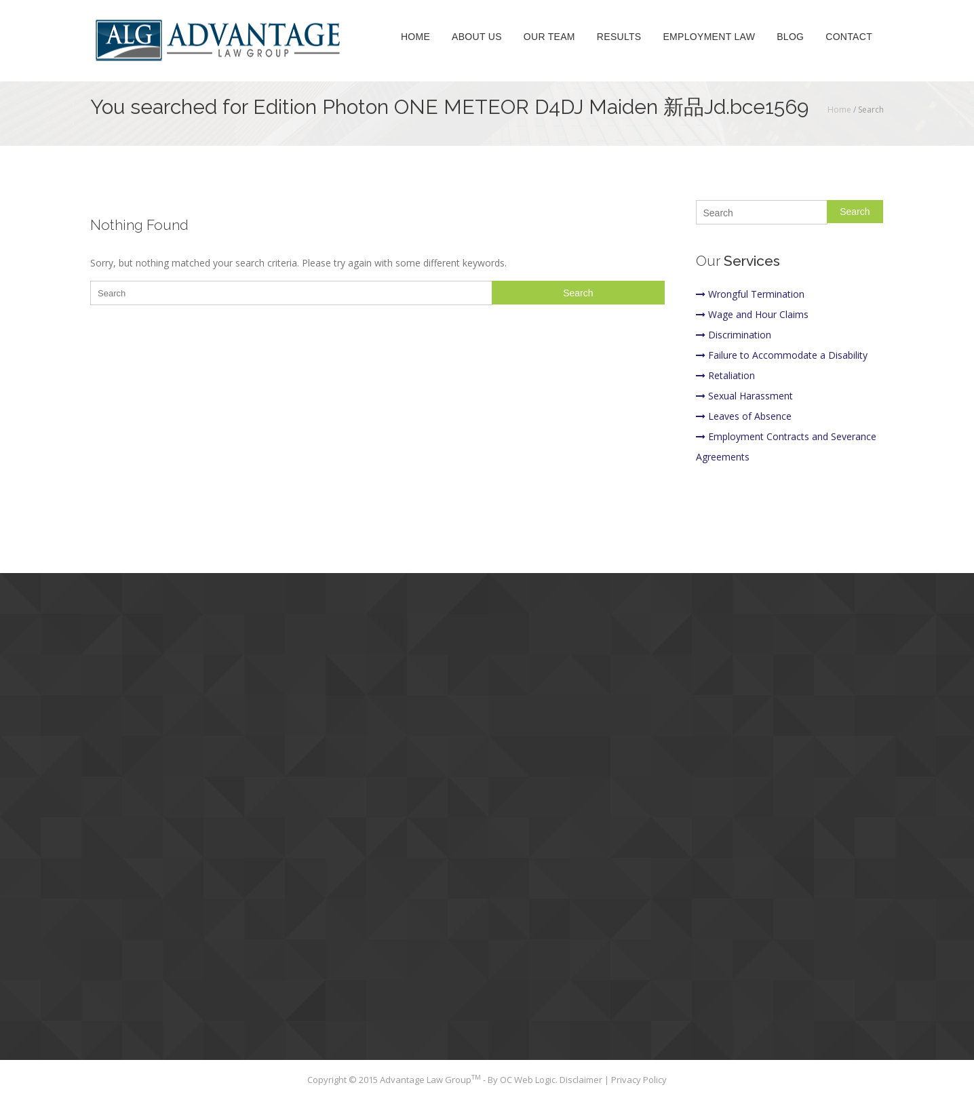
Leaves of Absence (744, 416)
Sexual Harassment (744, 395)
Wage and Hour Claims (752, 314)
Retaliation (725, 375)
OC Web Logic (528, 1080)
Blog (790, 36)
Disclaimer (582, 1080)
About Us (477, 36)
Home (415, 36)
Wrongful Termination (750, 294)
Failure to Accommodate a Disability (782, 355)
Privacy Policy (639, 1080)
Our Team (549, 36)
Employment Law (709, 36)
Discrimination (733, 334)
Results (619, 36)
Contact (848, 36)
